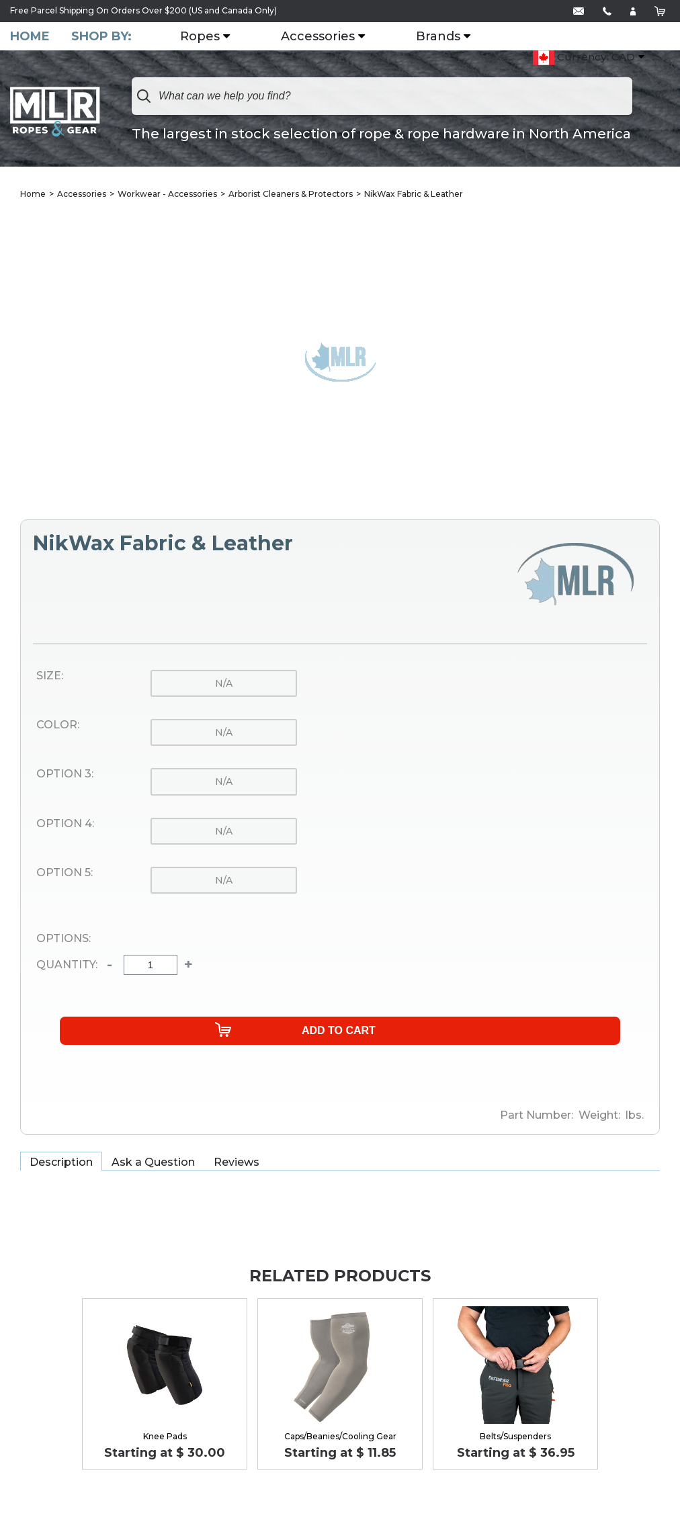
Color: (57, 726)
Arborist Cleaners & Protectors (290, 194)
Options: (63, 940)
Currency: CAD (584, 58)
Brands (443, 37)
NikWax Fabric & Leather (413, 194)
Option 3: (64, 775)
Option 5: (64, 874)
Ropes (205, 37)
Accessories (323, 37)
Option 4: (65, 824)
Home (30, 36)
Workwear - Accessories (167, 194)
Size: (49, 677)
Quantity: (66, 966)
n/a (223, 684)
